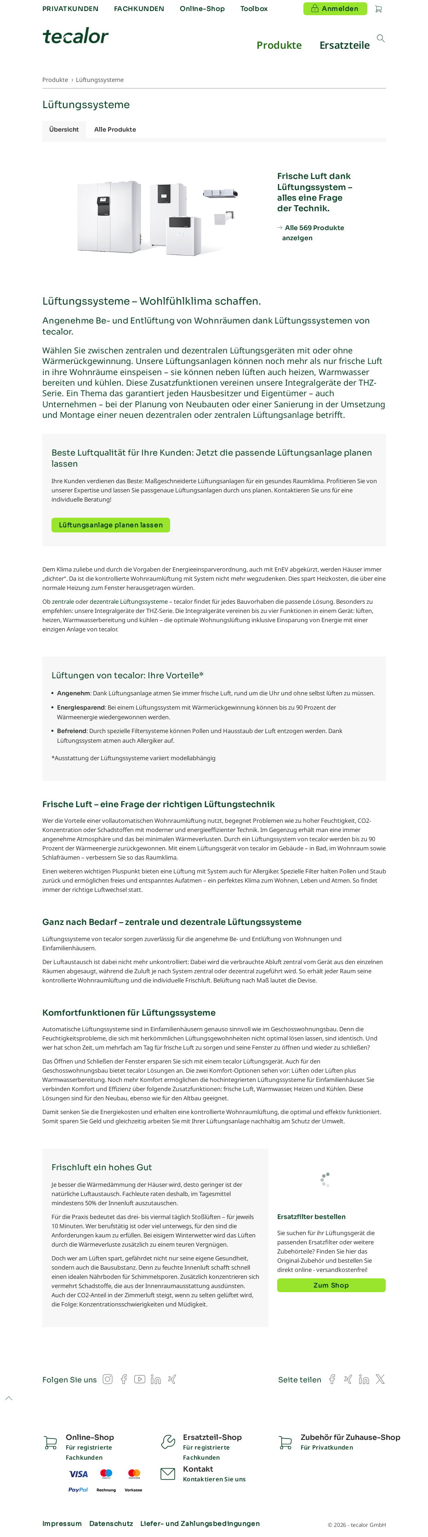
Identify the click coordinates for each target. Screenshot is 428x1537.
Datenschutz (111, 1523)
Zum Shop (331, 1285)
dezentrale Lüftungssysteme (129, 601)
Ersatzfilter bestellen (311, 1217)
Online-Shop (202, 9)
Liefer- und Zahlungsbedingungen (200, 1523)
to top (8, 1399)
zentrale (63, 601)
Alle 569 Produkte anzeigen (313, 233)
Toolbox (254, 9)
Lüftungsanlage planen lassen (111, 525)
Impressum (62, 1523)
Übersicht (64, 129)
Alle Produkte (115, 129)
